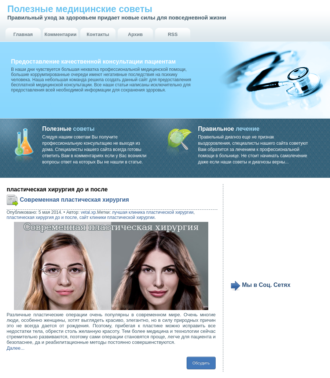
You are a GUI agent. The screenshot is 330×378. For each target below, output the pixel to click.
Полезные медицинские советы (79, 9)
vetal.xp (88, 212)
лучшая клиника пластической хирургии (152, 212)
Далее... (16, 348)
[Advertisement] (276, 232)
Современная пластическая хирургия (74, 200)
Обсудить (201, 363)
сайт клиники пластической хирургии (117, 217)
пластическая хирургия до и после (42, 217)
